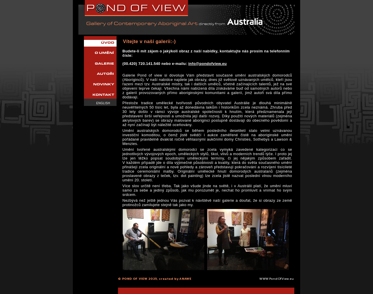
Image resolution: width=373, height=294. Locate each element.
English (103, 103)
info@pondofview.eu (207, 63)
